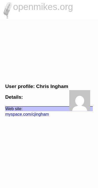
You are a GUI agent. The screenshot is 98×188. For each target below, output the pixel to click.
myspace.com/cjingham (24, 114)
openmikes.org (43, 7)
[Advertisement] (49, 50)
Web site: (11, 109)
